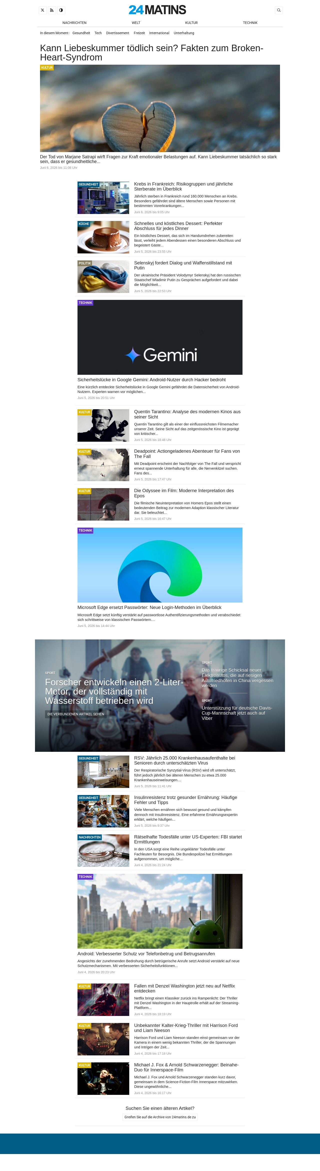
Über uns (193, 1154)
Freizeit (142, 34)
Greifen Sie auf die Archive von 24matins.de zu (160, 1122)
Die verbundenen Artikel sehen (76, 718)
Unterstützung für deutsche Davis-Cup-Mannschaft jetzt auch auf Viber (237, 716)
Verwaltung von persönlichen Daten (243, 1154)
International (163, 34)
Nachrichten (74, 23)
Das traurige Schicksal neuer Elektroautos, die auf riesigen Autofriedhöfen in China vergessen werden (238, 681)
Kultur (191, 23)
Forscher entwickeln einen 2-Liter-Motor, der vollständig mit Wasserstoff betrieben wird (114, 694)
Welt (136, 23)
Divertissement (119, 34)
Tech (99, 34)
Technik (250, 23)
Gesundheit (81, 34)
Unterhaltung (188, 34)
